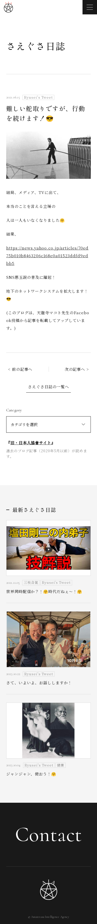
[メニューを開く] (90, 7)
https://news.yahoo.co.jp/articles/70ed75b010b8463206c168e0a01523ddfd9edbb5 (47, 255)
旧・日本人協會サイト (30, 442)
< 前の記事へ (20, 369)
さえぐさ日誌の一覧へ (48, 386)
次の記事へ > (77, 369)
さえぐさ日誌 (35, 45)
